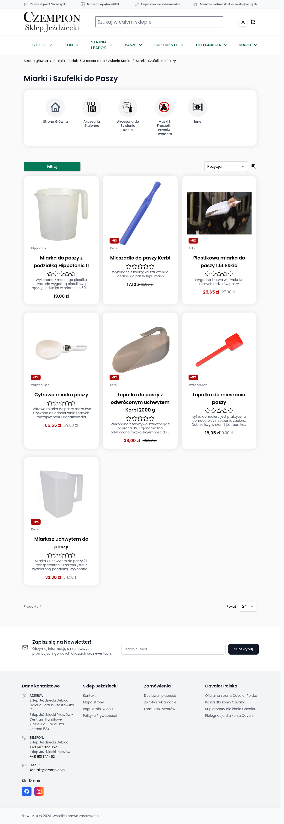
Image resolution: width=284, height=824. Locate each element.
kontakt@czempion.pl (48, 770)
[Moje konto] (243, 22)
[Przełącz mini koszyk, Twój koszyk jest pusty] (253, 22)
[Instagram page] (39, 791)
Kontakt (89, 695)
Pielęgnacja (208, 45)
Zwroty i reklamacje (160, 702)
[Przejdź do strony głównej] (52, 22)
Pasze (130, 45)
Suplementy (166, 45)
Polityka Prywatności (100, 715)
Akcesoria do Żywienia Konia (107, 60)
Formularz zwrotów (159, 709)
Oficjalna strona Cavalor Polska (231, 695)
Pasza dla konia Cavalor (225, 702)
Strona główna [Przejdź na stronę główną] (36, 60)
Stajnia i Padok (99, 45)
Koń (69, 45)
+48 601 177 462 (42, 756)
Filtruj (52, 166)
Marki (245, 45)
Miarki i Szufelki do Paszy (156, 60)
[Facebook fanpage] (27, 791)
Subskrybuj (243, 649)
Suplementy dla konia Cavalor (230, 709)
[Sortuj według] (226, 166)
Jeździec (38, 45)
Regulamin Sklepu (98, 709)
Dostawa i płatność (160, 695)
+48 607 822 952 (43, 747)
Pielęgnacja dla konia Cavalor (230, 715)
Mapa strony (93, 702)
